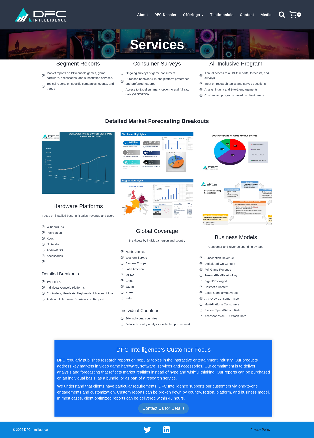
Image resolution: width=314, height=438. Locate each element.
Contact (247, 14)
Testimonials (221, 14)
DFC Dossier (165, 14)
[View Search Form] (282, 15)
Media (266, 14)
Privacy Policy (261, 429)
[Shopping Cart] (295, 14)
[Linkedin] (166, 430)
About (142, 14)
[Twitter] (147, 430)
